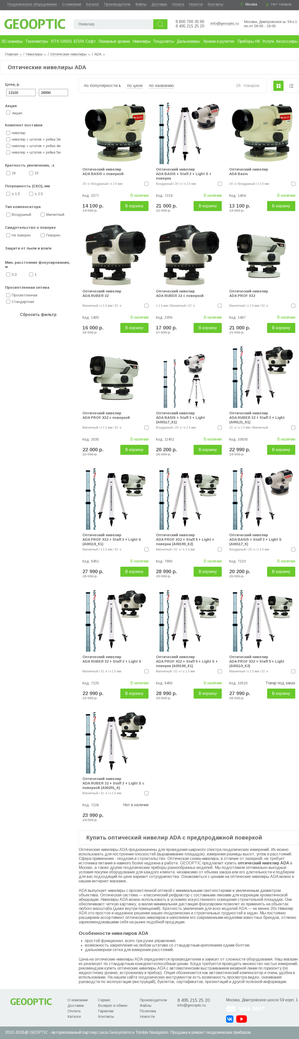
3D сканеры (12, 41)
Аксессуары (287, 41)
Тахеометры (36, 41)
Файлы (141, 4)
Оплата (178, 4)
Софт (90, 41)
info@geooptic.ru (225, 23)
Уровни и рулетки (218, 41)
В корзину (134, 206)
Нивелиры (141, 41)
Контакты (215, 4)
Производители (117, 4)
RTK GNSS (61, 41)
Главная (13, 54)
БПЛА (79, 41)
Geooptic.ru (35, 22)
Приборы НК (248, 41)
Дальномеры (188, 41)
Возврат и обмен (112, 1005)
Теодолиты (163, 41)
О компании (71, 4)
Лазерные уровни (114, 41)
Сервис (104, 1000)
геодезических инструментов (165, 977)
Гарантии (106, 1011)
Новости (196, 4)
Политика (148, 1011)
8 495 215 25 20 (190, 26)
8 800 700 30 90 (190, 21)
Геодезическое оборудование (32, 4)
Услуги (268, 41)
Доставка (159, 4)
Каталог (92, 4)
